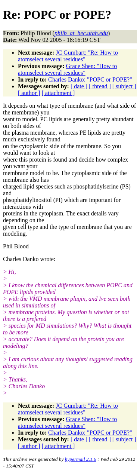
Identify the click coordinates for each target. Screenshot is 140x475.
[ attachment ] (58, 93)
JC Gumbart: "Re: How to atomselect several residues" (68, 55)
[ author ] (29, 93)
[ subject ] (124, 86)
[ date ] (79, 86)
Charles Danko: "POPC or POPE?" (90, 79)
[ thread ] (100, 86)
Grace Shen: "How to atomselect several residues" (67, 69)
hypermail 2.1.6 (80, 459)
